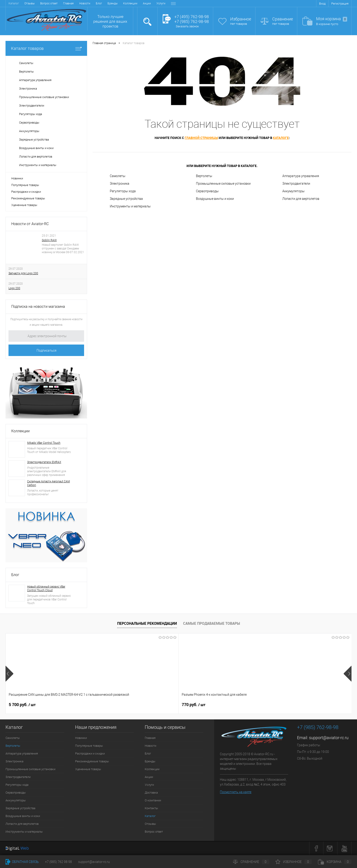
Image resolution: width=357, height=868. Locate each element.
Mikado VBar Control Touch (43, 442)
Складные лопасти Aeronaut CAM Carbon (48, 483)
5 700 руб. (22, 704)
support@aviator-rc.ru (328, 737)
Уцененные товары (24, 205)
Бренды (58, 3)
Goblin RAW (49, 240)
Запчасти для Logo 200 (23, 273)
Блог (44, 3)
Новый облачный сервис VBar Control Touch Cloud (46, 588)
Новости (30, 3)
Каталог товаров (46, 48)
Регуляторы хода (123, 191)
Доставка (122, 3)
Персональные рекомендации (147, 623)
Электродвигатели (296, 183)
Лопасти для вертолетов (300, 199)
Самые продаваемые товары (211, 623)
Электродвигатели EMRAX (44, 462)
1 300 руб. (229, 704)
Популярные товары (25, 185)
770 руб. (90, 704)
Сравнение (282, 19)
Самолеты (117, 176)
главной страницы (201, 138)
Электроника (119, 183)
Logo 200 (14, 288)
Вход (322, 3)
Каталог (150, 816)
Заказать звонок (187, 26)
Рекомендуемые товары (28, 198)
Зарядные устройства (126, 199)
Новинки (17, 178)
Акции (92, 3)
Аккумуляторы (293, 191)
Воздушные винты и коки (215, 199)
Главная (13, 3)
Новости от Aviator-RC (30, 224)
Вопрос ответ (154, 831)
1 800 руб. (160, 704)
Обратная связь (22, 862)
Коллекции (75, 3)
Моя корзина (331, 19)
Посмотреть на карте (235, 792)
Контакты (161, 3)
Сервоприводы (207, 191)
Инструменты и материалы (130, 206)
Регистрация (339, 3)
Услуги (106, 3)
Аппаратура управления (300, 176)
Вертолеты (204, 176)
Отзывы (150, 824)
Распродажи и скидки (26, 191)
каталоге (281, 138)
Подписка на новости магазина (38, 306)
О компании (141, 3)
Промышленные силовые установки (223, 183)
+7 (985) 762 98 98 (58, 862)
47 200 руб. (300, 704)
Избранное (240, 19)
